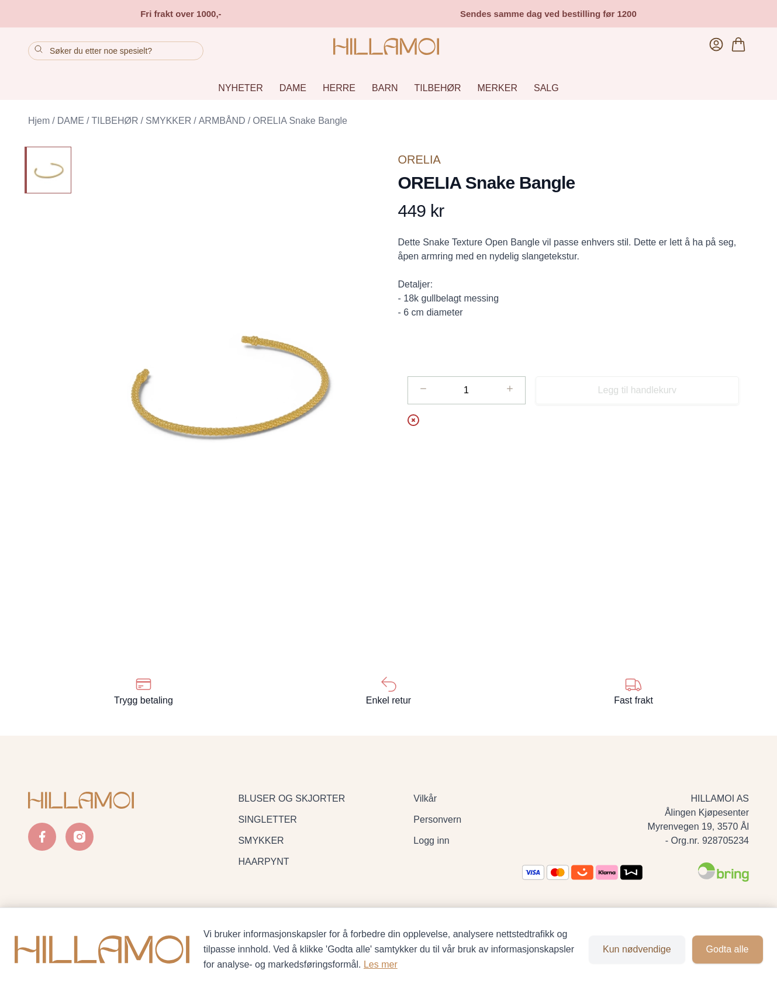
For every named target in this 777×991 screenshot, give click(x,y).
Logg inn (431, 841)
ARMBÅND (222, 121)
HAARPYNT (263, 862)
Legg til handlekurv (637, 390)
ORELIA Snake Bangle (300, 121)
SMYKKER (168, 121)
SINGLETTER (267, 819)
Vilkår (425, 798)
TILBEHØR (438, 88)
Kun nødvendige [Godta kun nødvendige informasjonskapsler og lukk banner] (637, 949)
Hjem (39, 121)
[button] (230, 385)
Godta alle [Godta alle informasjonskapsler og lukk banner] (727, 949)
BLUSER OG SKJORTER (291, 798)
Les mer (381, 964)
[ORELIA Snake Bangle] (48, 170)
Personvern (437, 819)
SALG (546, 88)
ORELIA (419, 159)
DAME (292, 88)
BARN (385, 88)
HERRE (339, 88)
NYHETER (240, 88)
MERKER (497, 88)
